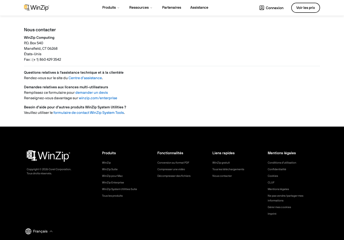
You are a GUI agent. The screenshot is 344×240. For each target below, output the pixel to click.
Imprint (273, 213)
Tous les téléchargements (230, 169)
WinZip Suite (111, 169)
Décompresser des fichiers (176, 175)
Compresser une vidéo (173, 169)
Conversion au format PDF (176, 162)
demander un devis (91, 92)
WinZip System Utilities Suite (122, 189)
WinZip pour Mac (114, 175)
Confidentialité (278, 169)
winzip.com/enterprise (98, 98)
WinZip (107, 162)
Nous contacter (223, 175)
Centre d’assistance (85, 78)
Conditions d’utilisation (284, 162)
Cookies (273, 175)
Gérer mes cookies (281, 207)
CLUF (271, 182)
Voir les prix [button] (305, 8)
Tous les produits (114, 195)
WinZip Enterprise (114, 182)
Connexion (271, 8)
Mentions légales (280, 189)
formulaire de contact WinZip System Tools (88, 113)
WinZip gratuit (222, 162)
